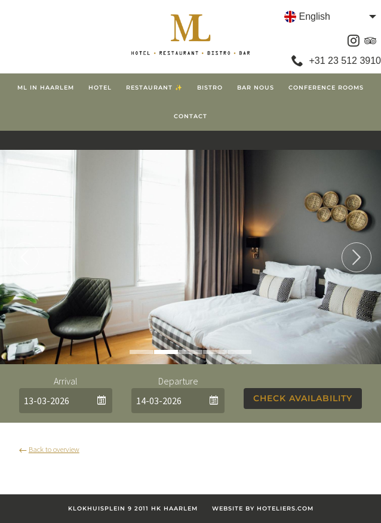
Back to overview (49, 449)
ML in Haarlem (45, 87)
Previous (24, 257)
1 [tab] (141, 352)
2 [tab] (166, 352)
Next (356, 257)
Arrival (66, 381)
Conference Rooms (326, 87)
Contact (190, 116)
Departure (178, 381)
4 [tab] (215, 352)
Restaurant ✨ (154, 87)
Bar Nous (255, 87)
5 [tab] (239, 352)
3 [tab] (190, 352)
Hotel (100, 87)
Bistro (210, 87)
